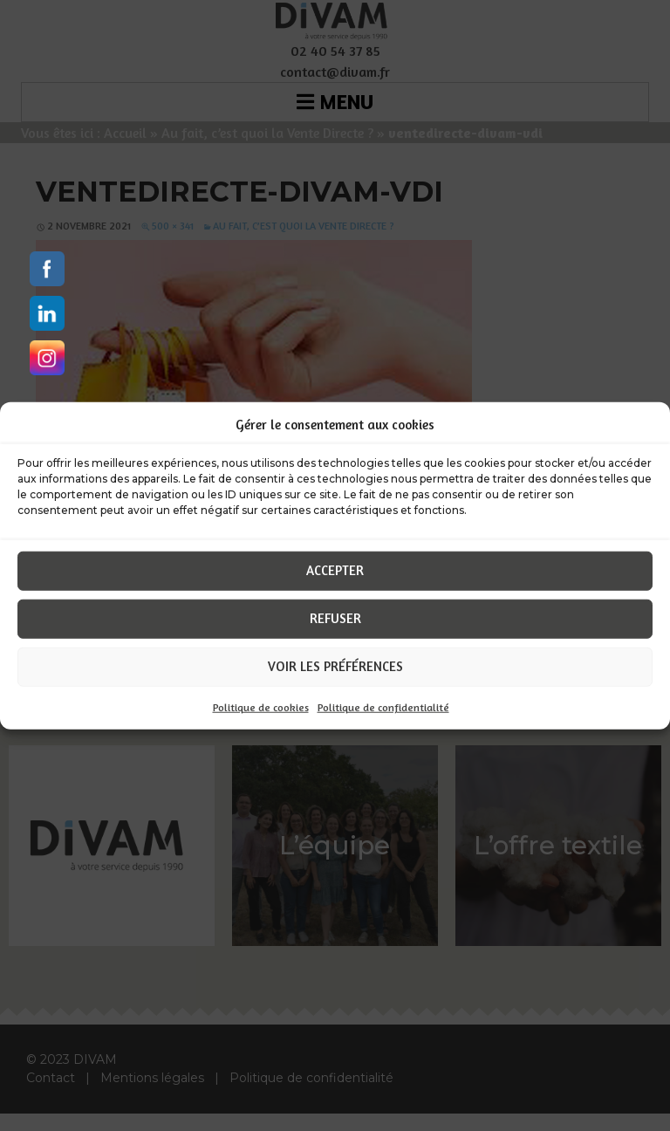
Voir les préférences (335, 666)
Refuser (335, 618)
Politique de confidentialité (383, 706)
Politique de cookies (261, 706)
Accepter (335, 570)
